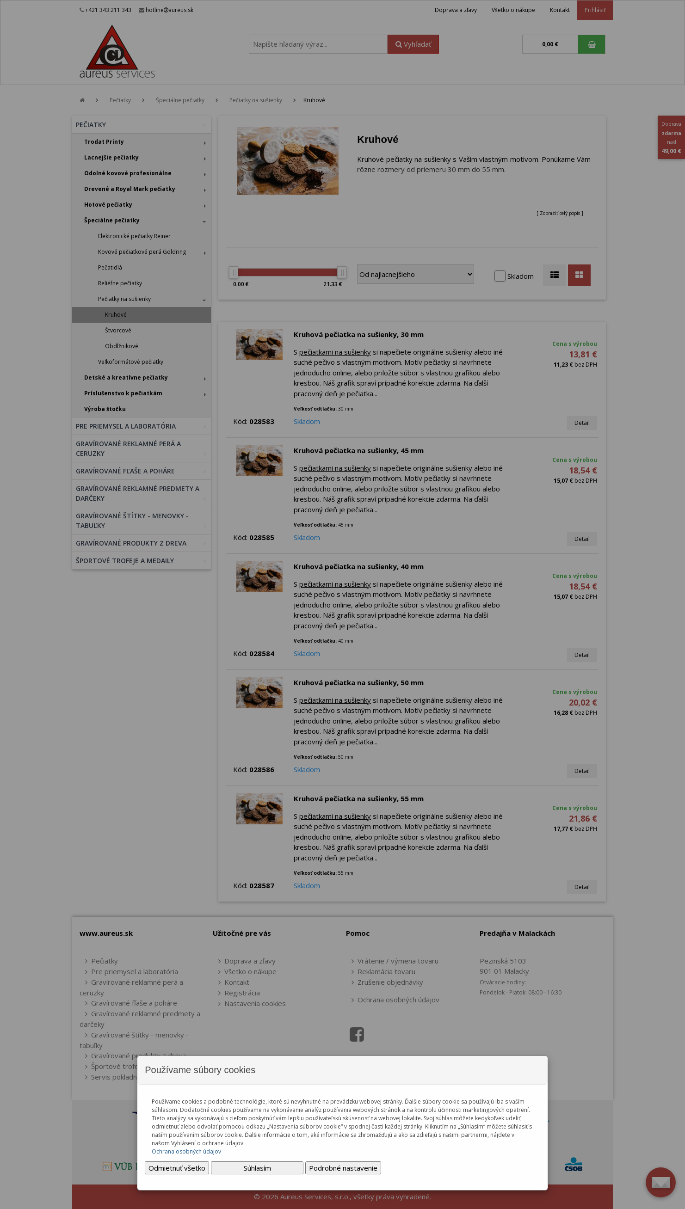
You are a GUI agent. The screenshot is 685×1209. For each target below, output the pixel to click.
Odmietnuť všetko (176, 1167)
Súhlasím (257, 1167)
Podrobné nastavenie (343, 1167)
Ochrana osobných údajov (186, 1151)
